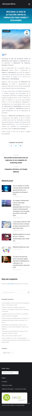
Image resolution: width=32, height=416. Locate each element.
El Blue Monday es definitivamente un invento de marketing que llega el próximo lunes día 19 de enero (15, 320)
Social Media (6, 31)
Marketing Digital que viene (21, 247)
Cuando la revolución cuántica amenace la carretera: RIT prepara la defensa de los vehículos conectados (15, 309)
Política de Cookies (7, 385)
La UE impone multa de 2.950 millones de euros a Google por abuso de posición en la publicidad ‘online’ (21, 225)
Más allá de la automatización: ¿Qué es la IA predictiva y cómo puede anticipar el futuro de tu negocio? (15, 327)
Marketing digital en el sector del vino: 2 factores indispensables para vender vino (21, 238)
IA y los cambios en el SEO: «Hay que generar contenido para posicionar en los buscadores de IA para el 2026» (21, 190)
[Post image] (6, 188)
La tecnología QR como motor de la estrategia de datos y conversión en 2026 (15, 304)
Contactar (4, 381)
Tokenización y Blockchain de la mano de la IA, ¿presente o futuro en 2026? (15, 332)
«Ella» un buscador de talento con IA (12, 335)
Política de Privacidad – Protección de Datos (14, 389)
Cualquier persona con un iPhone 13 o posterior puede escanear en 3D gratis (15, 315)
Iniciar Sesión (11, 283)
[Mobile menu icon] (29, 4)
